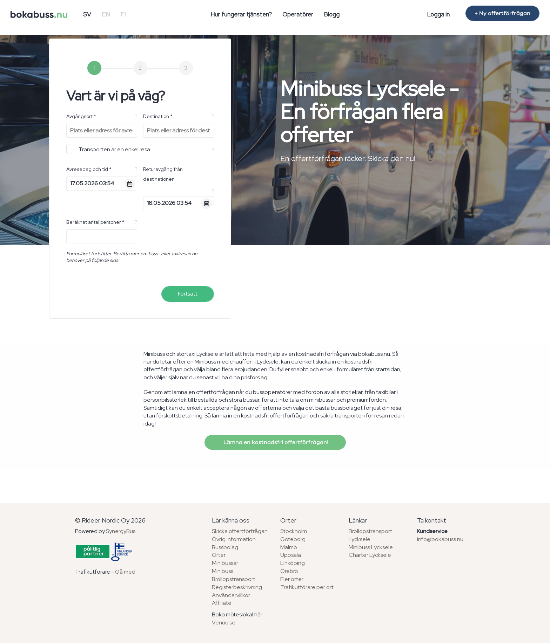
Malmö (288, 547)
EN (106, 14)
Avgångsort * (81, 116)
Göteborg (293, 539)
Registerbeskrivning (237, 587)
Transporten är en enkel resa (108, 149)
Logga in (438, 14)
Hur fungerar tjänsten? (241, 14)
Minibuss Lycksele (371, 547)
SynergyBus (120, 531)
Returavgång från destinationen (163, 174)
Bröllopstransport (233, 579)
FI (123, 14)
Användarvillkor (231, 595)
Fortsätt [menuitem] (187, 293)
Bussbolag (225, 547)
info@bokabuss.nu (440, 539)
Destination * (158, 116)
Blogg (332, 14)
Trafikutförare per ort (307, 587)
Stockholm (293, 531)
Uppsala (290, 555)
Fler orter (291, 579)
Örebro (289, 571)
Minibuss (222, 571)
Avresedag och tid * (89, 169)
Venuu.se (223, 622)
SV (87, 14)
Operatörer (297, 14)
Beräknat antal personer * (95, 222)
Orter (219, 555)
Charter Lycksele (370, 555)
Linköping (292, 563)
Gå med (125, 571)
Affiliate (222, 603)
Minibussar (225, 563)
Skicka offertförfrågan (240, 531)
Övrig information (234, 539)
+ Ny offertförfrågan (502, 13)
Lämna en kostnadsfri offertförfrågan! (275, 442)
